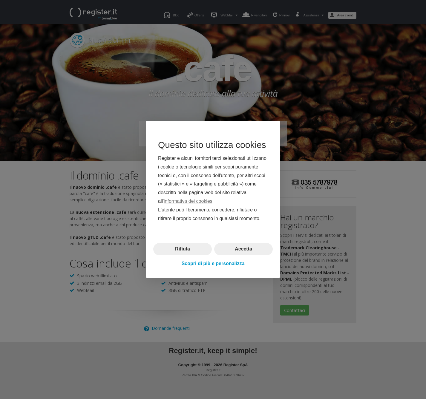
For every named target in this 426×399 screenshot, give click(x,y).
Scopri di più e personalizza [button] (213, 263)
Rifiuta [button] (182, 249)
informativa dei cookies (188, 201)
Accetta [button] (243, 249)
